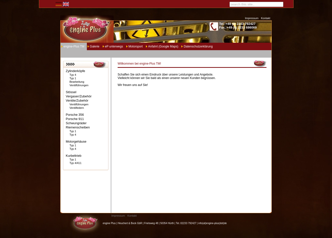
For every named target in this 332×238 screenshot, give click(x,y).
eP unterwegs (114, 46)
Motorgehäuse (76, 141)
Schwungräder (76, 123)
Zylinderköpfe (75, 71)
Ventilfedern (76, 107)
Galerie (95, 46)
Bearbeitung (76, 81)
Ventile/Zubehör (77, 100)
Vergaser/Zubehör (79, 96)
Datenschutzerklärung (198, 46)
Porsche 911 (75, 119)
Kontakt (265, 18)
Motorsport (136, 46)
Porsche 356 (75, 115)
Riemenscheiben (78, 127)
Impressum (251, 18)
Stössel (71, 92)
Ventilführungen (78, 85)
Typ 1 (72, 78)
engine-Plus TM (74, 46)
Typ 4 (72, 74)
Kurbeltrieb (73, 156)
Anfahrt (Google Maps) (163, 46)
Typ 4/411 (75, 162)
